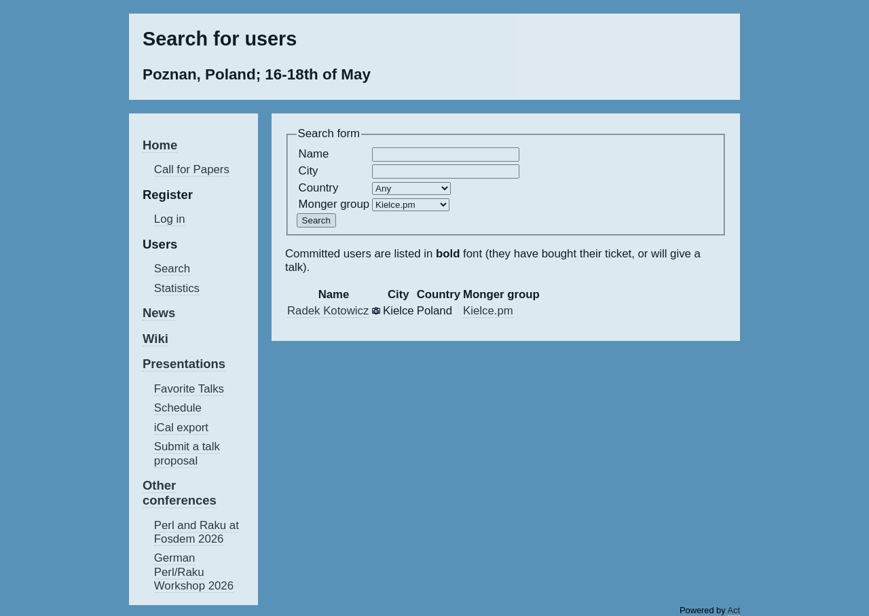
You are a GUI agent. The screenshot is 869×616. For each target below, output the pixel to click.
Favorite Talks (189, 388)
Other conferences (180, 492)
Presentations (184, 364)
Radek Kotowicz (328, 310)
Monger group (334, 204)
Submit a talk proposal (187, 453)
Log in (169, 219)
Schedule (178, 407)
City (308, 170)
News (159, 313)
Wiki (155, 338)
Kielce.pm (488, 310)
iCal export (181, 427)
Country (319, 187)
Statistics (177, 288)
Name (314, 153)
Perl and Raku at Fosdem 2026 (196, 532)
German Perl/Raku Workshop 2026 (194, 571)
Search (172, 268)
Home (160, 145)
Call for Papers (191, 169)
